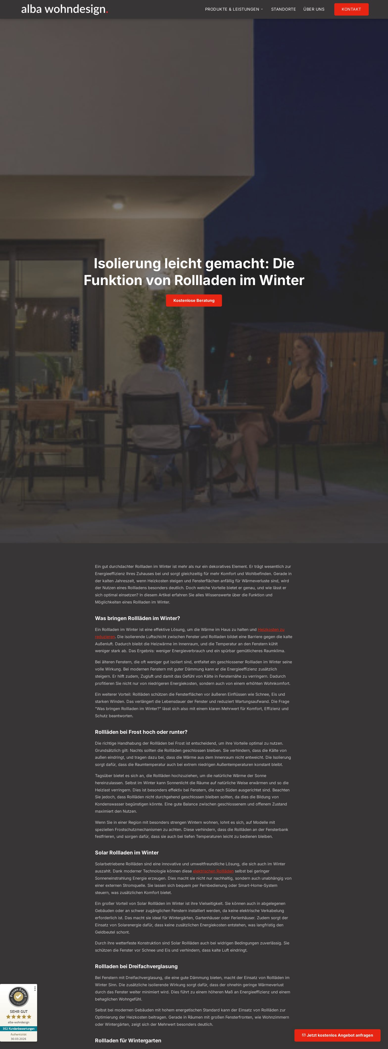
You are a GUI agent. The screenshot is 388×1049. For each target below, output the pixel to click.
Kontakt (351, 9)
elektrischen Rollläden (213, 871)
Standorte (283, 9)
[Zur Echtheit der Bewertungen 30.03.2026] (18, 1036)
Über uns (313, 9)
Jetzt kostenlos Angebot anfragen (337, 1035)
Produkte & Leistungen (234, 9)
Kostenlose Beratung (194, 300)
